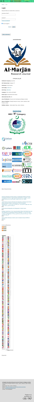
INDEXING (17, 111)
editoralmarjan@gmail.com (10, 388)
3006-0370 (9, 87)
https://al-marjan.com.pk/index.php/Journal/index (16, 387)
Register (9, 26)
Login (14, 26)
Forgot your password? (6, 20)
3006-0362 (9, 89)
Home (3, 4)
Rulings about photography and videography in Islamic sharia (14, 208)
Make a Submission (6, 34)
